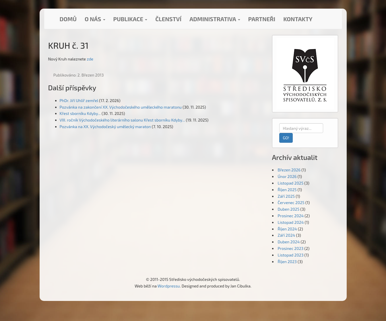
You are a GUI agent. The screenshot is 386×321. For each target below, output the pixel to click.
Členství (168, 18)
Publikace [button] (130, 18)
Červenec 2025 (291, 202)
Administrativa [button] (214, 18)
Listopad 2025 (291, 183)
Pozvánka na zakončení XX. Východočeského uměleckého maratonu (121, 107)
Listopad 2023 (291, 255)
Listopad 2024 (291, 222)
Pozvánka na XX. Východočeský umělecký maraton (105, 126)
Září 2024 (286, 235)
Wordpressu (169, 285)
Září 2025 (286, 196)
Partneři (261, 18)
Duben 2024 (289, 241)
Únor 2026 (287, 176)
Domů (68, 18)
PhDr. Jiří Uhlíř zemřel (79, 100)
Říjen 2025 (287, 189)
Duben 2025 (289, 209)
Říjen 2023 (287, 261)
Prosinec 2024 (291, 215)
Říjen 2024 (287, 228)
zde (90, 58)
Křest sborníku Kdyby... (80, 113)
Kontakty (297, 18)
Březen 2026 (289, 169)
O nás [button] (95, 18)
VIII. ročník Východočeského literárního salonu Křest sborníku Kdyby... (122, 120)
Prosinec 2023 (291, 248)
